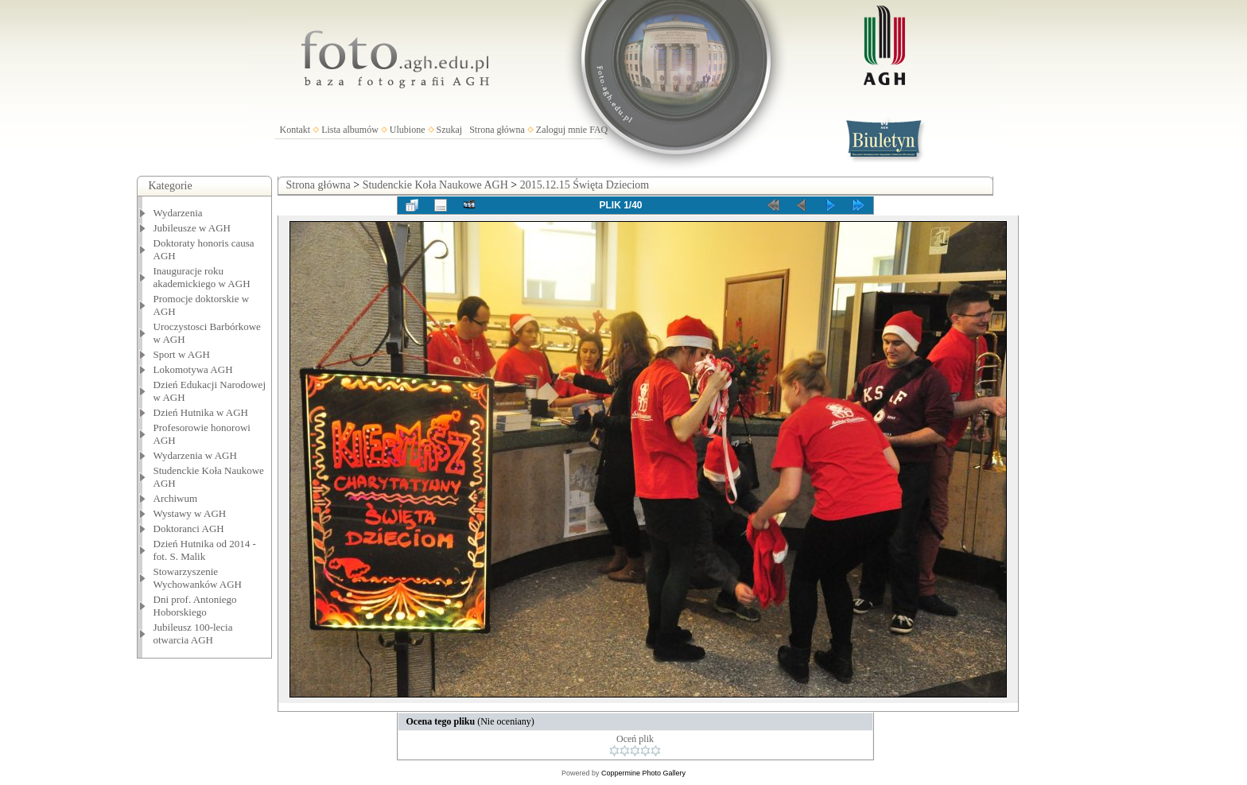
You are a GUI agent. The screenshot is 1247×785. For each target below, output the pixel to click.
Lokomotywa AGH (193, 369)
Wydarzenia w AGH (195, 455)
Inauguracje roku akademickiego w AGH (202, 277)
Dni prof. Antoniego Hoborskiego (195, 605)
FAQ (598, 129)
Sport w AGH (182, 354)
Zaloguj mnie (561, 129)
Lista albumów (350, 129)
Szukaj (450, 129)
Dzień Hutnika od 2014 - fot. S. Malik (204, 550)
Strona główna (497, 129)
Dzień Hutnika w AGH (201, 412)
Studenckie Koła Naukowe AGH (435, 185)
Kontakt (295, 129)
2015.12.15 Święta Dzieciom (585, 185)
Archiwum (175, 498)
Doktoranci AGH (188, 528)
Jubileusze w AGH (192, 228)
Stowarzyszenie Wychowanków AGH (198, 577)
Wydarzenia (178, 213)
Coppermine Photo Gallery (643, 773)
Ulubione (407, 129)
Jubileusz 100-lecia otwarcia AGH (193, 633)
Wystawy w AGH (190, 513)
